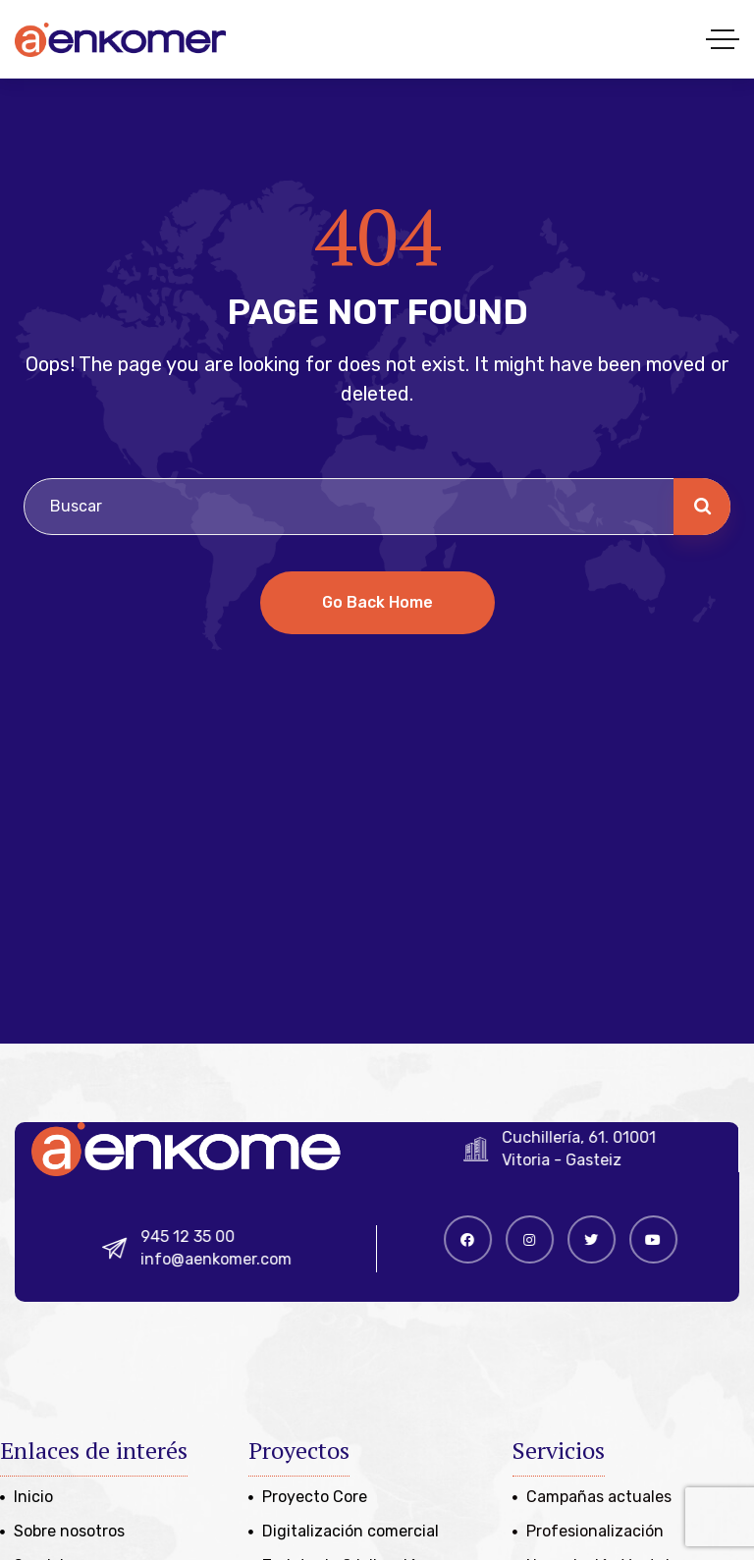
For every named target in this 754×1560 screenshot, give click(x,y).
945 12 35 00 (199, 1236)
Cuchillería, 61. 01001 (589, 1137)
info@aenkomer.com (227, 1259)
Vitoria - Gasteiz (572, 1160)
